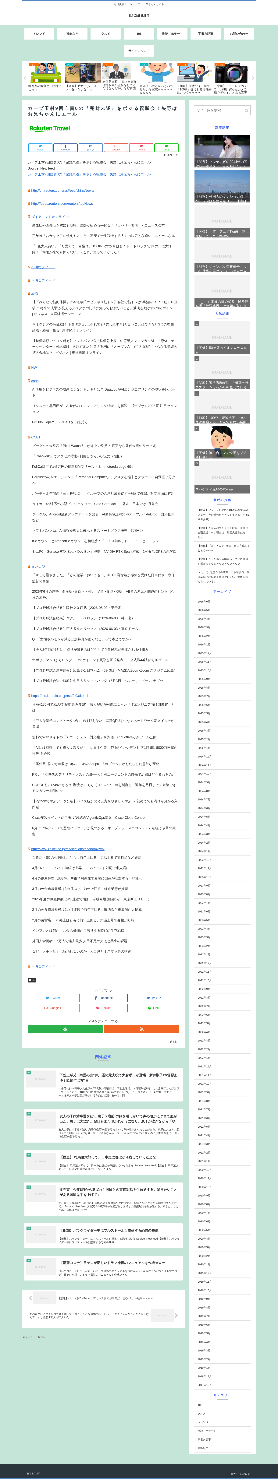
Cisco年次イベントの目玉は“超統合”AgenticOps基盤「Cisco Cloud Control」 (90, 818)
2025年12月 (205, 653)
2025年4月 (204, 722)
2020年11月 (205, 1178)
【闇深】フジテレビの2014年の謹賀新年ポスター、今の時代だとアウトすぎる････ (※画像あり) (224, 514)
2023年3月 (204, 937)
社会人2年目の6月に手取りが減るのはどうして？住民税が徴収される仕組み (90, 650)
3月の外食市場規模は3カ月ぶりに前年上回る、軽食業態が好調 (80, 889)
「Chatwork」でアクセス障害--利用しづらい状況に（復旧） (78, 456)
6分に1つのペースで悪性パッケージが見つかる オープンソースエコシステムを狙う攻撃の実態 (104, 831)
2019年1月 (204, 1367)
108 (33, 980)
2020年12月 (205, 1169)
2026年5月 (204, 610)
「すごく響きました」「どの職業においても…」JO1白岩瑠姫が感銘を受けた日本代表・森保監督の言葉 (103, 578)
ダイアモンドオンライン (50, 217)
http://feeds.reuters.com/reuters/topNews (62, 204)
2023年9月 (204, 885)
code (35, 381)
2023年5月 (204, 920)
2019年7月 (204, 1316)
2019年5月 (204, 1333)
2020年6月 (204, 1221)
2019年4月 (204, 1342)
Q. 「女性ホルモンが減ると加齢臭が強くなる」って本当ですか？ (82, 639)
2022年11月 (205, 971)
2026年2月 (204, 636)
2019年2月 (204, 1359)
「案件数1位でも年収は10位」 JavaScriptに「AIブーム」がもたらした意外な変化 (95, 764)
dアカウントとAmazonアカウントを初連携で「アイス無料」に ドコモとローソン (95, 541)
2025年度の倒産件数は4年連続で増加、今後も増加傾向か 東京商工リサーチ (91, 899)
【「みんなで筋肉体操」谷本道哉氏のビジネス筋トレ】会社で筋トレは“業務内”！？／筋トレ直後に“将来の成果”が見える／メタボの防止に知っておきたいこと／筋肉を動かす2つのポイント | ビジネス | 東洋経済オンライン (105, 308)
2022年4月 (204, 1032)
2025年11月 (205, 661)
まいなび (38, 566)
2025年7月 (204, 696)
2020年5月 (204, 1229)
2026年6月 (204, 601)
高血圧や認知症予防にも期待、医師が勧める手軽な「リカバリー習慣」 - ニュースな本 (98, 225)
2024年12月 (205, 756)
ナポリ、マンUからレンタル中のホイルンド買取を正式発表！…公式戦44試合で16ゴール (100, 660)
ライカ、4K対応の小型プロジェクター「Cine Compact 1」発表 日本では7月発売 (95, 504)
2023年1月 (204, 954)
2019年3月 (204, 1350)
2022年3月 (204, 1040)
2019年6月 (204, 1324)
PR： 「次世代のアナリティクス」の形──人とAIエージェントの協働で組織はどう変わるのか (104, 774)
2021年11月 (205, 1075)
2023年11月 (205, 868)
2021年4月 (204, 1135)
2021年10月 (205, 1083)
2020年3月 (204, 1247)
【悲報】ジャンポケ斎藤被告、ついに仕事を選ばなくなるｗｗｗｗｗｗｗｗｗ (223, 561)
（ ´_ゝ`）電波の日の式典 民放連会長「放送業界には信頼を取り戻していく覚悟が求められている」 (223, 577)
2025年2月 (204, 739)
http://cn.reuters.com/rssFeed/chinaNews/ (62, 190)
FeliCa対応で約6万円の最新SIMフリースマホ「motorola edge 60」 (83, 467)
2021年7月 (204, 1109)
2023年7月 (204, 902)
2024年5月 (204, 816)
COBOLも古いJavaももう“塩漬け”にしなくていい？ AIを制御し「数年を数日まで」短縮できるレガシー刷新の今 (104, 788)
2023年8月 (204, 894)
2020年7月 (204, 1212)
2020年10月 (205, 1187)
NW (34, 368)
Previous (25, 78)
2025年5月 (204, 713)
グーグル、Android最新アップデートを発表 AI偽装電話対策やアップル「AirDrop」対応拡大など (103, 517)
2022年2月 (204, 1049)
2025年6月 (204, 704)
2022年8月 (204, 997)
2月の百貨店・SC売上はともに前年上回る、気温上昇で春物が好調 (83, 920)
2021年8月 (204, 1100)
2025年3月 (204, 730)
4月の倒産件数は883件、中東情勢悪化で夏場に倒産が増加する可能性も (87, 878)
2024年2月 (204, 842)
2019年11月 (205, 1281)
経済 (34, 293)
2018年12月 (205, 1376)
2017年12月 (205, 1384)
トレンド (203, 1422)
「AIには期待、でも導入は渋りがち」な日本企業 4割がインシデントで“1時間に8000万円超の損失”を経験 (104, 751)
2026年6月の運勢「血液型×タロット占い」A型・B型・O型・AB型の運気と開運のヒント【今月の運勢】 (103, 594)
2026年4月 (204, 618)
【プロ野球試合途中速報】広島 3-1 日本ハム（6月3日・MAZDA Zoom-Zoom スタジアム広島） (104, 670)
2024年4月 (204, 825)
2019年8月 (204, 1307)
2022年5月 (204, 1023)
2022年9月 (204, 988)
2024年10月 (205, 773)
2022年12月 (205, 963)
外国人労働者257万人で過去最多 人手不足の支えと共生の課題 (79, 941)
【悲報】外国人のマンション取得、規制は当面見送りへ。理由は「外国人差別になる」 (223, 532)
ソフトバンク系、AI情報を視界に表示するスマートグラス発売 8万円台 (87, 530)
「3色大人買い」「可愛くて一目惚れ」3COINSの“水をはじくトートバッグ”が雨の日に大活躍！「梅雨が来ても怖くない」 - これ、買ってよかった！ (102, 249)
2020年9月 (204, 1195)
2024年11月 (205, 765)
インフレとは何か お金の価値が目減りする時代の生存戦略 (78, 931)
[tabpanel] (46, 77)
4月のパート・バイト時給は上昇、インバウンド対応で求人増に (81, 868)
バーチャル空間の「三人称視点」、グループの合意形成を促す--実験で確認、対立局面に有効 (103, 493)
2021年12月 (205, 1066)
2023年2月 (204, 945)
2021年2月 (204, 1152)
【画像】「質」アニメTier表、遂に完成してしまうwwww (224, 548)
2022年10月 (205, 980)
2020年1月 (204, 1264)
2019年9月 (204, 1298)
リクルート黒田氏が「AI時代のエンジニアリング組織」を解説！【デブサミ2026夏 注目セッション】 (104, 409)
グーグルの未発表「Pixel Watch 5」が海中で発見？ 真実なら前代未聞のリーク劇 (94, 446)
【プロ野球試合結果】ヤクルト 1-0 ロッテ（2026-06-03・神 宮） (83, 618)
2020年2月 (204, 1255)
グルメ (202, 1413)
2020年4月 (204, 1238)
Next (253, 78)
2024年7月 (204, 799)
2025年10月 (205, 670)
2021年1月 (204, 1161)
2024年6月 (204, 808)
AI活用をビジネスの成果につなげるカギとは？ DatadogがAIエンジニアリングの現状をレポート (103, 392)
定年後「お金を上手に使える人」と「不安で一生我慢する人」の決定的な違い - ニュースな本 (103, 236)
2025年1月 (204, 747)
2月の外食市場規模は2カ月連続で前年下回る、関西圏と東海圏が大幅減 (87, 910)
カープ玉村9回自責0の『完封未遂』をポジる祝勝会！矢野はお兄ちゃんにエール (89, 174)
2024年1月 (204, 851)
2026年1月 (204, 644)
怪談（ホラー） (207, 1430)
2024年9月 (204, 782)
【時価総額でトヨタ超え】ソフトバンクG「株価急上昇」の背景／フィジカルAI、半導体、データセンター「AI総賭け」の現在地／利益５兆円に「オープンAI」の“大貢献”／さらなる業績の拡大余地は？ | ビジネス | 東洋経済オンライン (104, 347)
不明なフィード (43, 267)
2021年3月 (204, 1143)
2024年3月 (204, 833)
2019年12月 (205, 1273)
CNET (36, 437)
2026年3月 (204, 627)
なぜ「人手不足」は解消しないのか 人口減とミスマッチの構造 (81, 951)
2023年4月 (204, 928)
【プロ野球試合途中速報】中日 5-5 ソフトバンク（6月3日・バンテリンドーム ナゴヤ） (99, 681)
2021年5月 (204, 1126)
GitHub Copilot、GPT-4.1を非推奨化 (59, 422)
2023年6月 (204, 911)
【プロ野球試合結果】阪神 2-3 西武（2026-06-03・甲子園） (78, 608)
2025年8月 (204, 687)
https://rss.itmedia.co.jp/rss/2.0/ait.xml (59, 696)
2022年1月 (204, 1057)
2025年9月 (204, 678)
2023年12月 (205, 859)
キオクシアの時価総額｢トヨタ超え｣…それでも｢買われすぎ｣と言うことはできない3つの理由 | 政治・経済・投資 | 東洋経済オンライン (104, 327)
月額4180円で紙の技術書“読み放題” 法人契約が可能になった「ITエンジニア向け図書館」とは (103, 707)
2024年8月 (204, 790)
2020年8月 (204, 1204)
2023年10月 (205, 877)
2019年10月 (205, 1290)
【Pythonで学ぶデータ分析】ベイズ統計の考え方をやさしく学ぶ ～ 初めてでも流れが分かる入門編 (105, 804)
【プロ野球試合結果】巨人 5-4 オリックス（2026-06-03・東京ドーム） (87, 629)
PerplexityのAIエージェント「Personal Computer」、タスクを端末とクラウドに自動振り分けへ (103, 480)
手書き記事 (204, 1439)
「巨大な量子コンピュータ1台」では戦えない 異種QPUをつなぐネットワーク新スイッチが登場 (103, 724)
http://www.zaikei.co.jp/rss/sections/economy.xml (68, 849)
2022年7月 (204, 1006)
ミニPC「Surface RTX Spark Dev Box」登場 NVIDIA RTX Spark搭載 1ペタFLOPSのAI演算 (104, 551)
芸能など (203, 1447)
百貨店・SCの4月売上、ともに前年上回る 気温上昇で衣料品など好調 (86, 857)
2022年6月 (204, 1014)
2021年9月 (204, 1092)
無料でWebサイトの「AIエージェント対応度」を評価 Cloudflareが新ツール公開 (94, 737)
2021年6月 (204, 1118)
